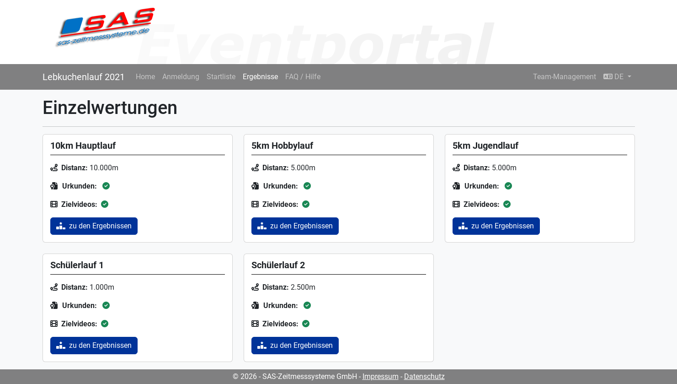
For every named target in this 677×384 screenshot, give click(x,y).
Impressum (380, 376)
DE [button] (614, 76)
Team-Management (564, 76)
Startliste (221, 76)
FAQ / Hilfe (302, 76)
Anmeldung (180, 76)
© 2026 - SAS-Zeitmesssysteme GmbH (295, 376)
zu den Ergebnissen (94, 226)
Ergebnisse (260, 76)
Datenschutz (424, 376)
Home (145, 76)
